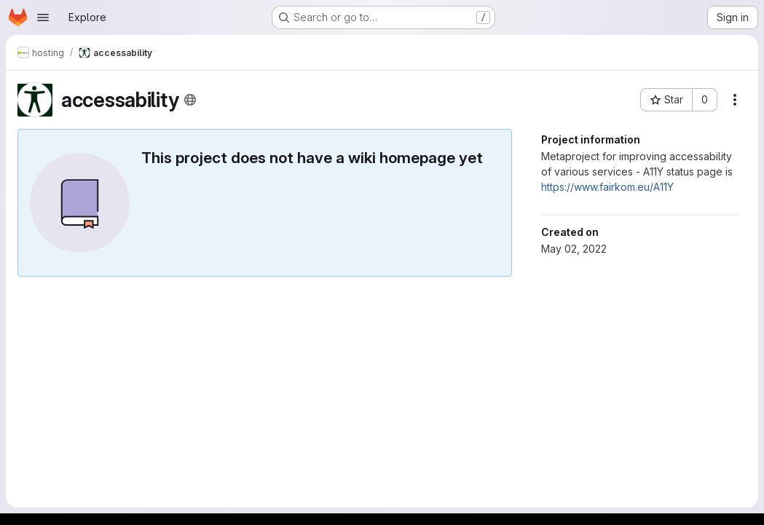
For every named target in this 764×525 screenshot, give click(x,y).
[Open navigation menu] (43, 17)
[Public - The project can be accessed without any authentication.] (190, 100)
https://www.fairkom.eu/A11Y (607, 187)
